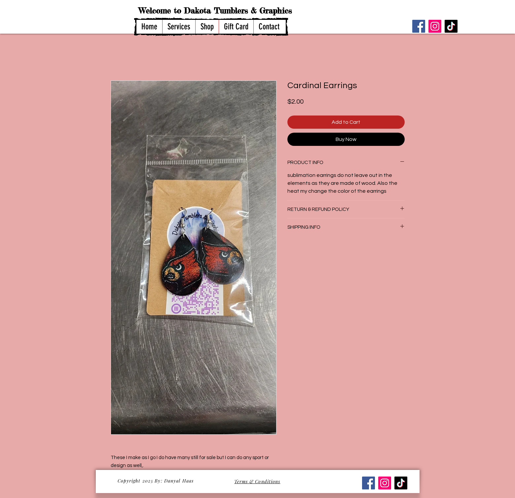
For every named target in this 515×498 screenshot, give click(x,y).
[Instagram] (434, 26)
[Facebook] (418, 26)
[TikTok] (451, 26)
